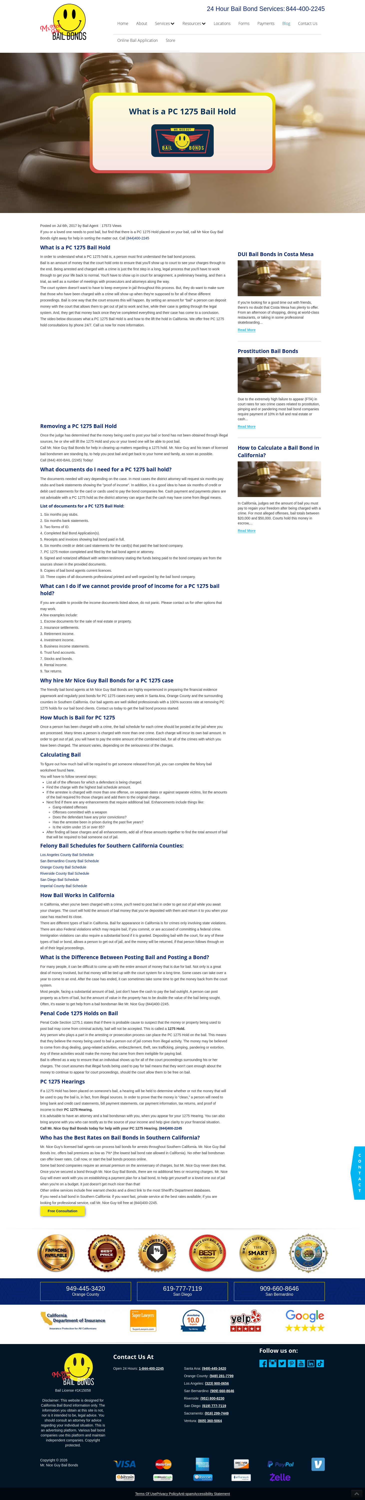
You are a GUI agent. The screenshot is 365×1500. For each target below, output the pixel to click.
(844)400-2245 (137, 238)
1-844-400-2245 (151, 1368)
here (70, 770)
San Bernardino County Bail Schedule (69, 861)
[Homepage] (73, 1369)
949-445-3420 (85, 1288)
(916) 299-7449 (217, 1413)
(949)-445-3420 (214, 1368)
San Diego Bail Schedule (59, 880)
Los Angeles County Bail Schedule (67, 855)
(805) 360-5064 (210, 1421)
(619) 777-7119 (214, 1406)
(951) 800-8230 (212, 1398)
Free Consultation (62, 1211)
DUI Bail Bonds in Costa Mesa (276, 254)
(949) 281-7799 (222, 1376)
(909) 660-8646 (222, 1391)
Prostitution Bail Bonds (268, 351)
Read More (247, 330)
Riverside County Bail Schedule (64, 873)
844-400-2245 (305, 8)
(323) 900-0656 (217, 1383)
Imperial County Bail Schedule (63, 886)
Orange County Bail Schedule (63, 867)
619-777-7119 (182, 1288)
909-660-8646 (279, 1288)
